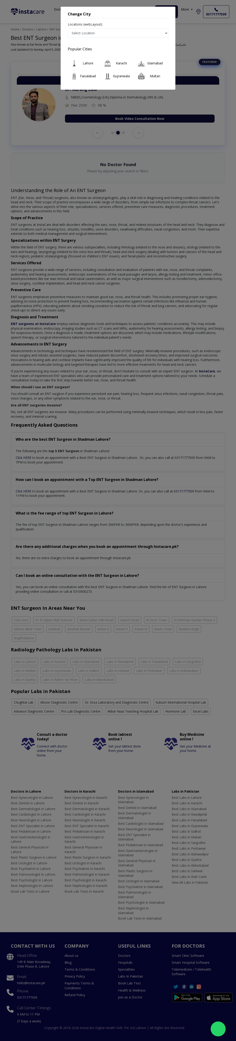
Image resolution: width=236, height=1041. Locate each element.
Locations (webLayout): (85, 24)
